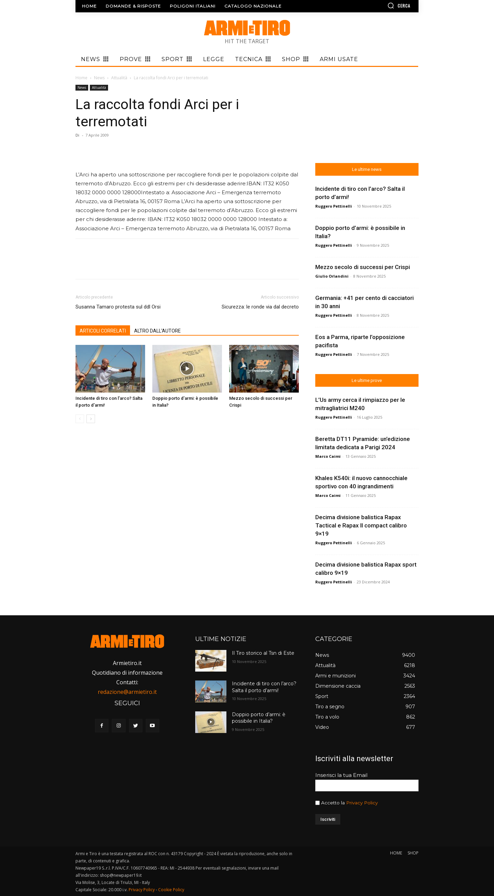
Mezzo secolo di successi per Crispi (362, 267)
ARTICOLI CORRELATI (103, 331)
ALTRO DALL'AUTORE (157, 331)
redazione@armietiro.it (127, 692)
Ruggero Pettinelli (333, 206)
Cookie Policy (171, 890)
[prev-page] (79, 419)
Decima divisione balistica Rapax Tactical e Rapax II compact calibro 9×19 (361, 525)
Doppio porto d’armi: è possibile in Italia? (258, 717)
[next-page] (90, 419)
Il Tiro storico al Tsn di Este (263, 653)
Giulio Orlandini (332, 276)
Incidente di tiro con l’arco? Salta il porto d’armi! (264, 687)
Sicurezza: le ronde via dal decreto (260, 307)
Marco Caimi (328, 456)
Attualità (119, 78)
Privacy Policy (362, 802)
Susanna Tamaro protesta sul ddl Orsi (118, 307)
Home (81, 78)
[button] (379, 5)
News (99, 78)
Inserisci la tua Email (341, 775)
